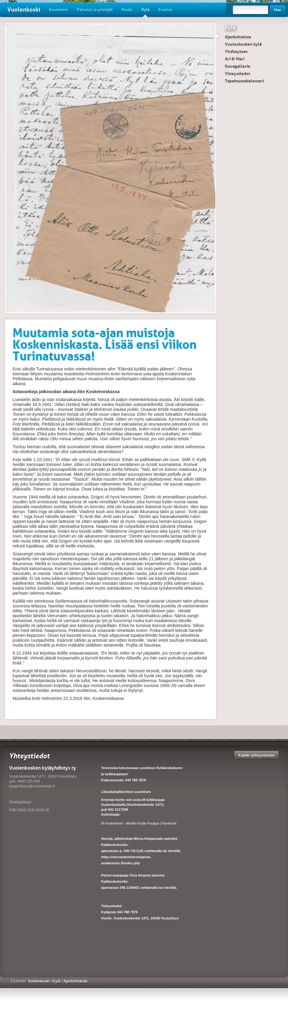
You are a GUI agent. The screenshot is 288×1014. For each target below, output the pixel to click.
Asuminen (58, 9)
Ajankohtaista (238, 36)
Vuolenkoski (23, 9)
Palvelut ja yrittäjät (95, 9)
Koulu (127, 9)
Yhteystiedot (237, 73)
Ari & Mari (234, 59)
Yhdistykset (236, 51)
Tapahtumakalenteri (244, 81)
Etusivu (165, 9)
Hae (277, 9)
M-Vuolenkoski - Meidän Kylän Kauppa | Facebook (138, 823)
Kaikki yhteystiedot (256, 755)
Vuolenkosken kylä (243, 44)
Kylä (146, 12)
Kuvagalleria (237, 66)
